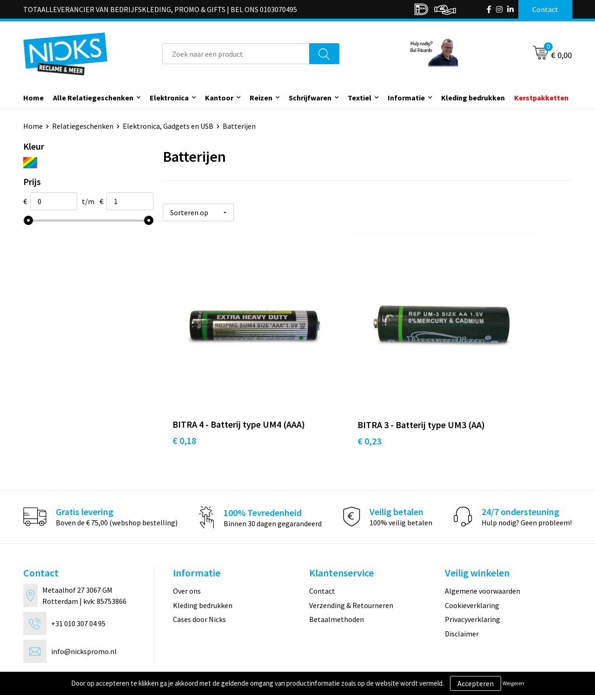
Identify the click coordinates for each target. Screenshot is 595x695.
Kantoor (219, 97)
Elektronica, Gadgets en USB (168, 126)
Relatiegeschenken (82, 126)
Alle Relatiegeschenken (93, 97)
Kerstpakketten (541, 97)
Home (33, 97)
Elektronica (169, 97)
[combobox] (236, 53)
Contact (322, 554)
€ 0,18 (184, 404)
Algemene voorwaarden (482, 554)
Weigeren (513, 683)
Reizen (261, 97)
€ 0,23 (320, 404)
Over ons (187, 554)
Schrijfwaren (310, 97)
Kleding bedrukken (473, 97)
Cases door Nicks (199, 583)
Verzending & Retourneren (351, 569)
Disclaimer (462, 597)
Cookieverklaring (472, 569)
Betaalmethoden (336, 583)
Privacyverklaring (472, 583)
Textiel (359, 97)
